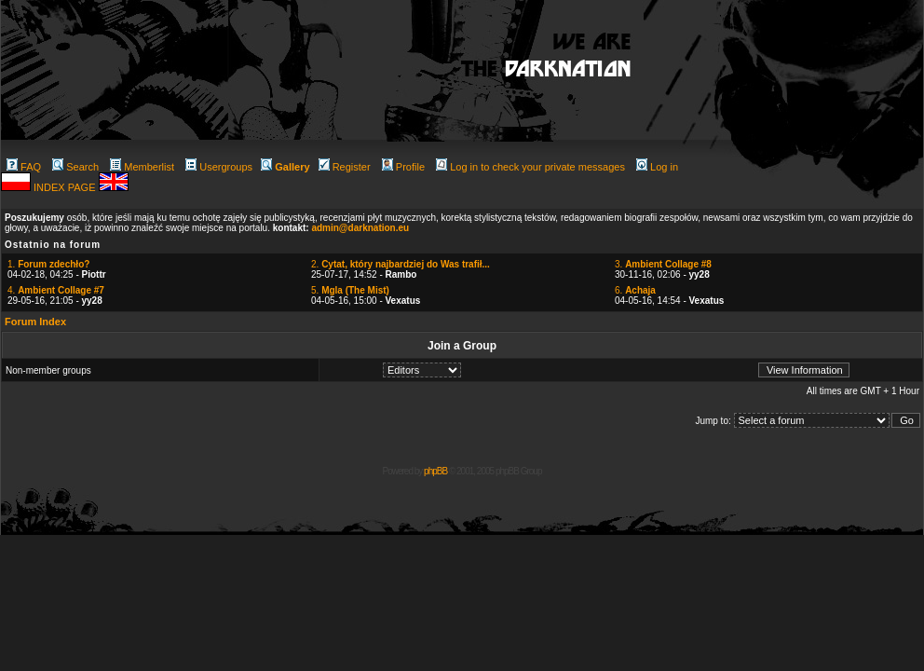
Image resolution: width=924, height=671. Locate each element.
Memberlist (142, 166)
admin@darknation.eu (360, 228)
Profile (403, 166)
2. (400, 264)
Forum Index (35, 321)
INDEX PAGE (66, 187)
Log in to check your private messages (530, 166)
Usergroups (218, 166)
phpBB (435, 471)
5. (350, 290)
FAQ (24, 166)
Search (75, 166)
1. (48, 264)
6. (635, 290)
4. (55, 290)
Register (345, 166)
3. (663, 264)
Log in (657, 166)
